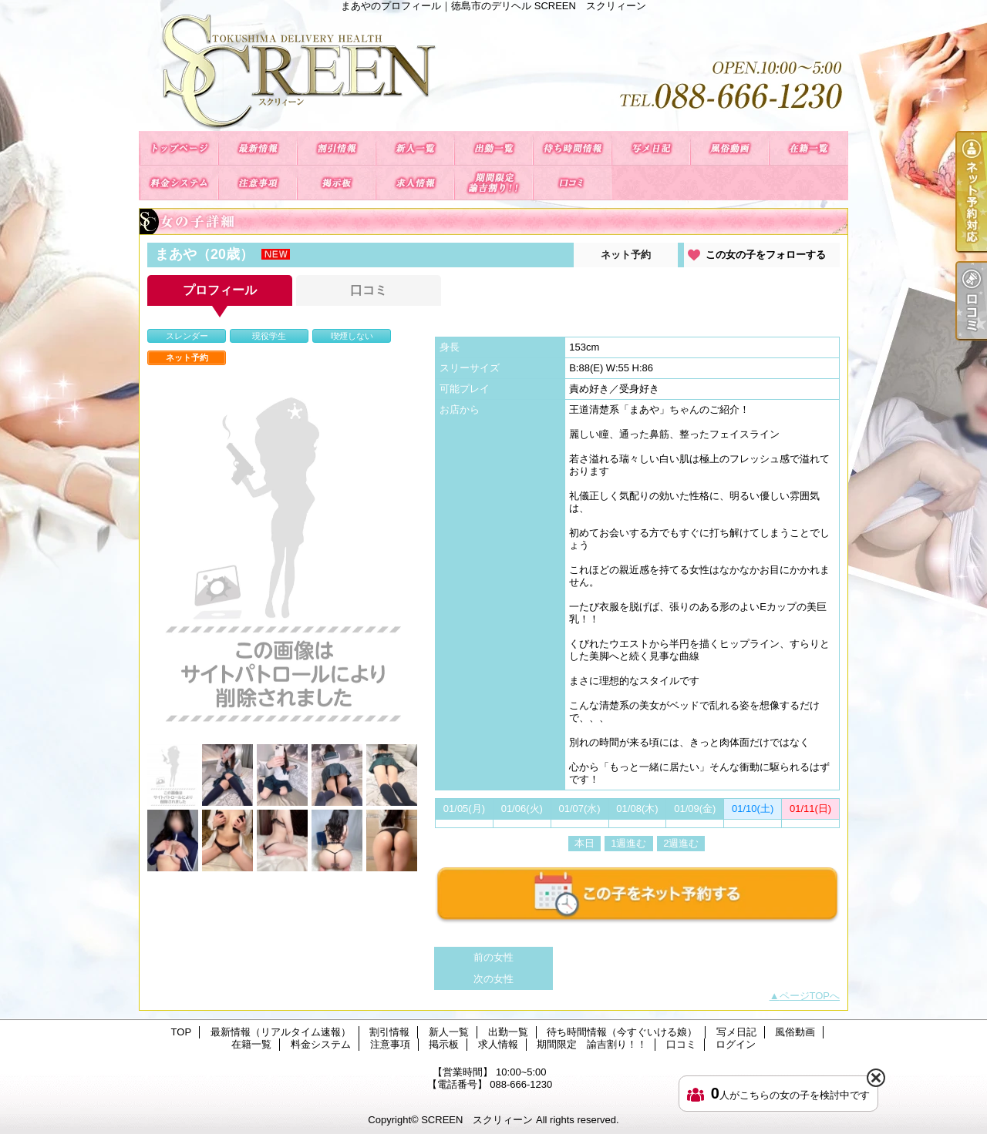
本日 (584, 843)
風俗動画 (729, 148)
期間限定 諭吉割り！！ (493, 183)
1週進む (628, 843)
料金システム (179, 183)
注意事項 (257, 183)
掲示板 (336, 183)
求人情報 (415, 183)
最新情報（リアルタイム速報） (257, 148)
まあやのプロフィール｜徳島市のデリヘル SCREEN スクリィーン (493, 71)
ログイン (736, 1044)
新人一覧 (415, 148)
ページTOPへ (810, 995)
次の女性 (493, 979)
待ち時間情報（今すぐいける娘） (572, 148)
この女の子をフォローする (766, 254)
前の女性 (493, 957)
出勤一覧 (493, 148)
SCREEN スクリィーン (477, 1120)
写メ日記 (650, 148)
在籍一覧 (808, 148)
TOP (179, 148)
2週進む (681, 843)
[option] (282, 556)
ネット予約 (626, 254)
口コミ (572, 183)
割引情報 (336, 148)
